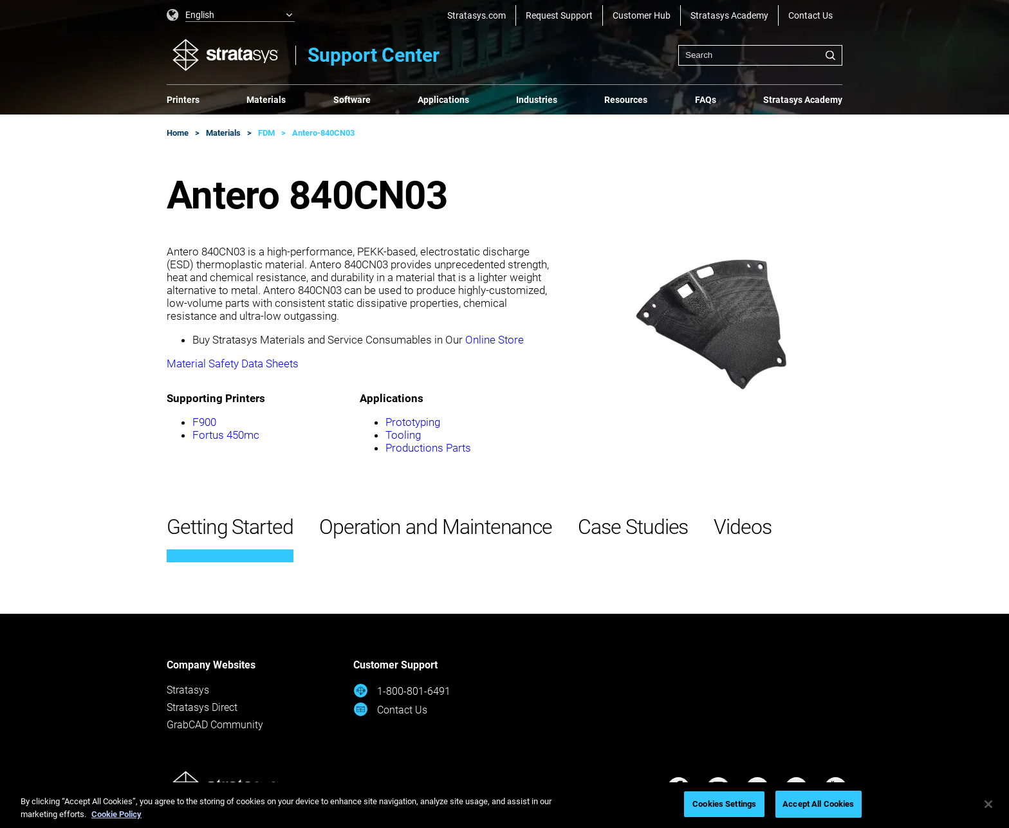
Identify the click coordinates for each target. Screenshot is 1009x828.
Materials (266, 100)
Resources (625, 100)
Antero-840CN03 (323, 133)
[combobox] (760, 55)
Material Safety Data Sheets (233, 363)
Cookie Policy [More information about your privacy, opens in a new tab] (116, 814)
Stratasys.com (476, 15)
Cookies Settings (724, 804)
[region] (504, 805)
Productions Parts (428, 447)
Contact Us (810, 15)
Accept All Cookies (818, 804)
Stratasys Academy (729, 15)
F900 (204, 422)
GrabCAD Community (215, 725)
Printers (183, 100)
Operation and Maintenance (435, 527)
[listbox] (231, 15)
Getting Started (230, 527)
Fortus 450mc (225, 434)
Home (178, 133)
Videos (743, 527)
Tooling (403, 434)
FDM (266, 133)
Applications (443, 100)
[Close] (988, 804)
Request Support (559, 15)
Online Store (494, 339)
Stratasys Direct (202, 707)
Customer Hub (642, 15)
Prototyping (412, 422)
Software (352, 100)
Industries (536, 100)
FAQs (705, 100)
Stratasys (188, 690)
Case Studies (633, 527)
